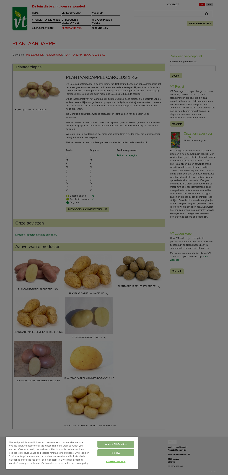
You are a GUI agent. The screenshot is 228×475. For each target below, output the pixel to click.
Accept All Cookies (116, 444)
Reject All (116, 452)
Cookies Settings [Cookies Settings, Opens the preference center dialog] (116, 461)
